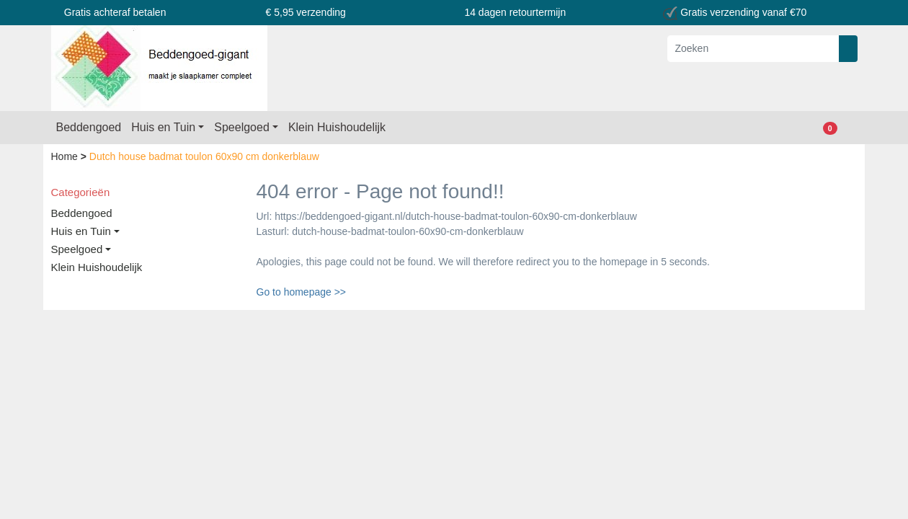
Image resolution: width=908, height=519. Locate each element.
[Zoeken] (753, 48)
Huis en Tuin (163, 127)
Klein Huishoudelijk (337, 127)
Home (66, 156)
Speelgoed (242, 127)
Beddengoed (89, 127)
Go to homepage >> (302, 292)
